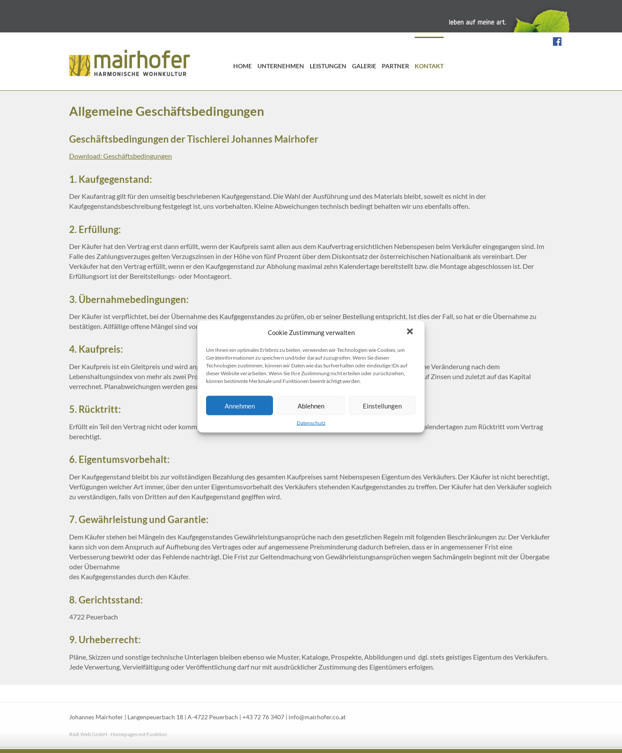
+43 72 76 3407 (263, 717)
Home (242, 66)
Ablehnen (311, 405)
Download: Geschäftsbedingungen (120, 156)
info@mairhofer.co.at (317, 717)
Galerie (364, 66)
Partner (395, 66)
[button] (411, 332)
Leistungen (328, 66)
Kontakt (429, 66)
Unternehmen (280, 66)
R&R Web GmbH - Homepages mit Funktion (118, 734)
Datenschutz (311, 423)
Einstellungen (382, 405)
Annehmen (240, 405)
